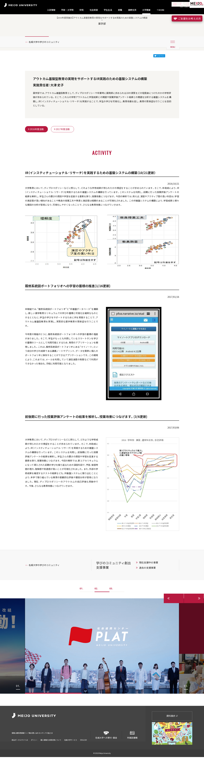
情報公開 (16, 746)
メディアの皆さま (76, 746)
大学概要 (146, 10)
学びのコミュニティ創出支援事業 (116, 593)
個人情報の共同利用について (51, 751)
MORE (160, 10)
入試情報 (51, 10)
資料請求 (172, 731)
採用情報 (29, 746)
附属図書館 (132, 749)
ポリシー (34, 751)
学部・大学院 (67, 10)
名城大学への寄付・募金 (106, 749)
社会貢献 (94, 10)
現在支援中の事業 (151, 590)
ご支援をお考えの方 (187, 18)
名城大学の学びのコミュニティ (47, 56)
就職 (120, 10)
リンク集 (42, 746)
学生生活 (108, 10)
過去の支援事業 (150, 595)
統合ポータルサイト (20, 751)
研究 (82, 10)
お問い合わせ (57, 746)
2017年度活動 (62, 147)
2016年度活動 (36, 147)
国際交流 (132, 10)
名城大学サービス (70, 751)
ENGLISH (83, 751)
